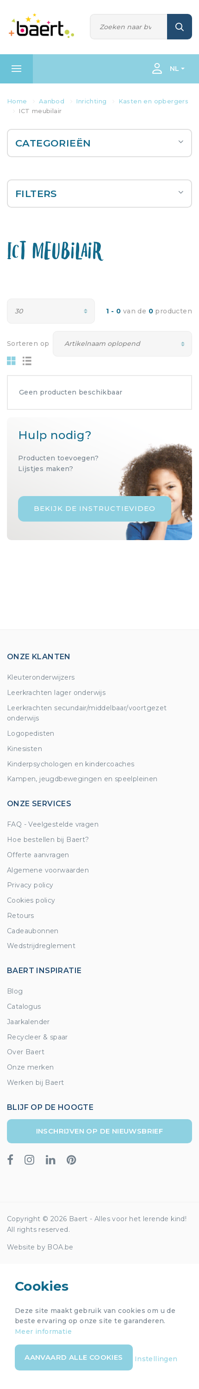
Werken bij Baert (35, 1082)
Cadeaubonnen (33, 931)
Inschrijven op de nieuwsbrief (99, 1131)
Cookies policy (31, 900)
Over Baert (25, 1052)
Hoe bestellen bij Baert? (48, 839)
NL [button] (175, 68)
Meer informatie (43, 1331)
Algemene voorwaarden (48, 870)
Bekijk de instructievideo (94, 508)
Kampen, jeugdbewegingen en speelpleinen (82, 779)
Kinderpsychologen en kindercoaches (71, 764)
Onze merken (30, 1067)
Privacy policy (30, 885)
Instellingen (156, 1359)
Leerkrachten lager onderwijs (56, 692)
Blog (15, 991)
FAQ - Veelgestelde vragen (53, 824)
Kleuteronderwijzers (41, 677)
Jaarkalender (28, 1022)
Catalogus (24, 1006)
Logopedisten (31, 733)
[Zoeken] (129, 26)
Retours (20, 915)
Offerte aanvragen (38, 855)
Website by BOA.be (40, 1247)
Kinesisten (24, 749)
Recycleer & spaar (37, 1037)
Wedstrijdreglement (41, 946)
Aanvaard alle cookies (74, 1357)
